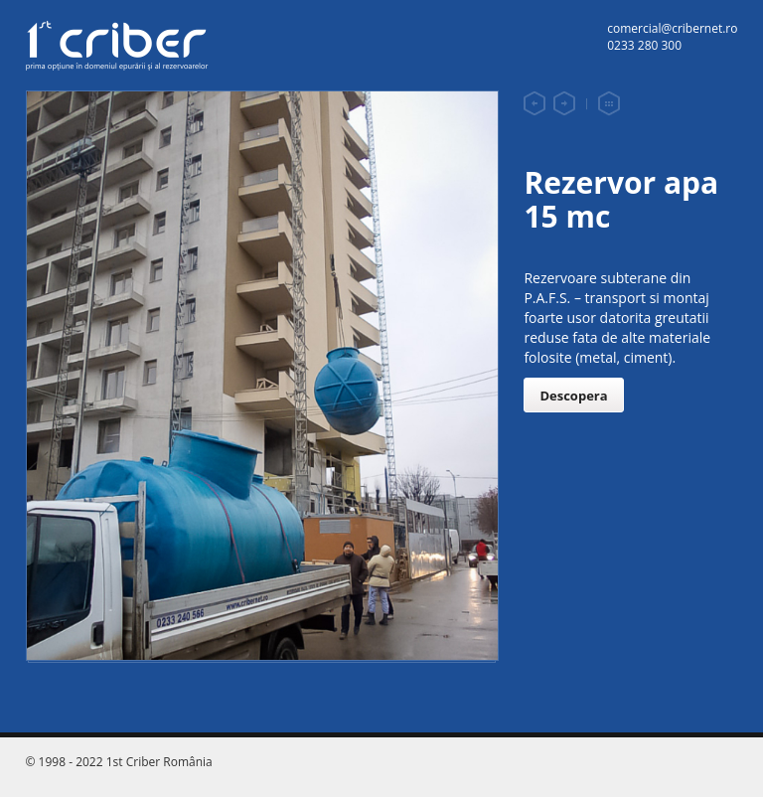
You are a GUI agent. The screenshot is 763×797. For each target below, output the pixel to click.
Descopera (573, 395)
